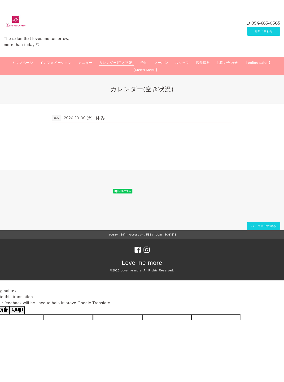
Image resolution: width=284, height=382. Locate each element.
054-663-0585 (265, 23)
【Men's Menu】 (145, 70)
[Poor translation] (17, 310)
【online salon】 (258, 62)
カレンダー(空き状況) (116, 62)
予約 (144, 62)
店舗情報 (203, 62)
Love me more (142, 262)
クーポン (161, 62)
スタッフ (182, 62)
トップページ (22, 62)
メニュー (85, 62)
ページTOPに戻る (263, 226)
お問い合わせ (263, 31)
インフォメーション (56, 62)
